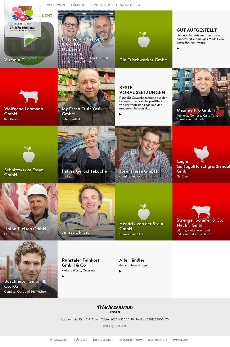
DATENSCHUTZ (157, 340)
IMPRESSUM (180, 340)
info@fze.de (115, 326)
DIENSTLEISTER (100, 5)
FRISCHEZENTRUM (128, 5)
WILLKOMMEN (55, 5)
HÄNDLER (77, 5)
